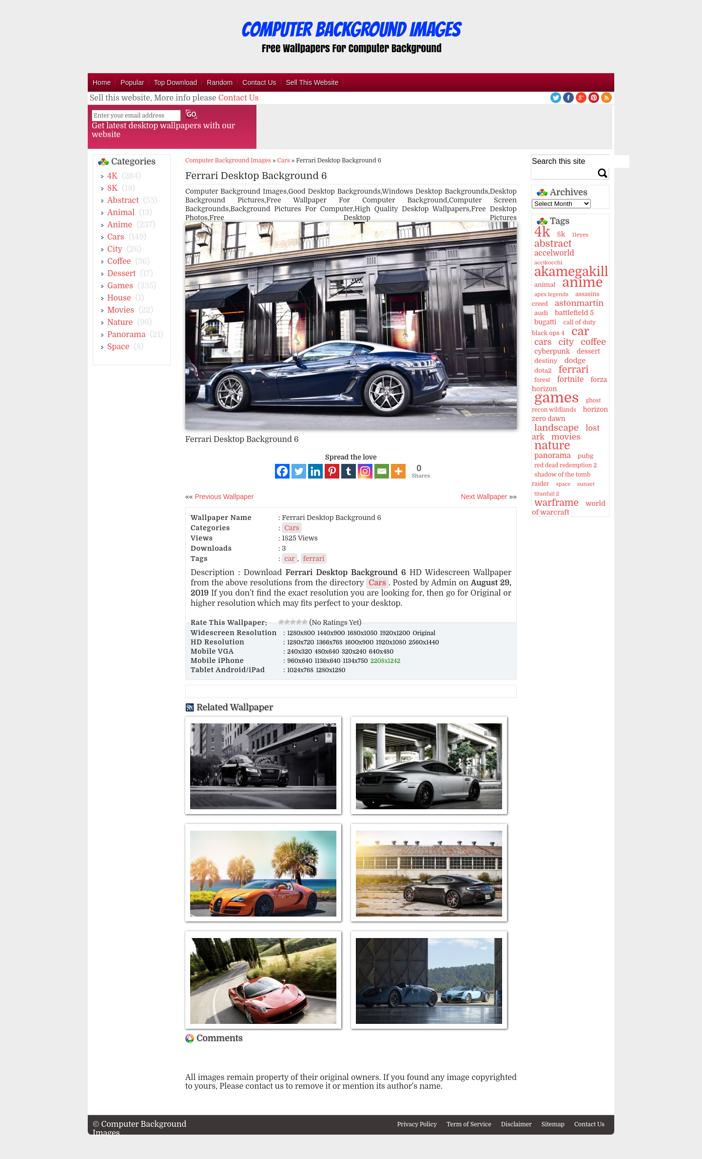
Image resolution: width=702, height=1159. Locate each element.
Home (102, 82)
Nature (120, 322)
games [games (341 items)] (556, 398)
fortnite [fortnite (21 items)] (570, 379)
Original (423, 633)
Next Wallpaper (484, 496)
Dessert (121, 273)
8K (112, 188)
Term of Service (469, 1124)
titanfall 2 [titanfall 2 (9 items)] (546, 494)
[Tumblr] (348, 471)
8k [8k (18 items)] (561, 234)
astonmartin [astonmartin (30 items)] (579, 303)
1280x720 (301, 642)
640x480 (381, 651)
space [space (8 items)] (563, 484)
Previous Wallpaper (223, 496)
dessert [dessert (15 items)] (588, 351)
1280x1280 (331, 670)
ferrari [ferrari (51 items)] (574, 369)
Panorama (126, 334)
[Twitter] (299, 471)
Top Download (175, 82)
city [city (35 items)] (566, 342)
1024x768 (301, 670)
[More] (398, 471)
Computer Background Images (228, 160)
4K (112, 176)
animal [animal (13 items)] (544, 284)
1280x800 (301, 633)
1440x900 (332, 633)
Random (220, 82)
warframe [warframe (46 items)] (556, 503)
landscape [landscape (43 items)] (556, 427)
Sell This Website (312, 82)
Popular (132, 82)
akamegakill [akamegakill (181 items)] (571, 271)
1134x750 (356, 661)
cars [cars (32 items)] (542, 342)
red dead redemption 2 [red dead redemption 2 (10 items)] (565, 465)
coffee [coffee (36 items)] (593, 342)
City (114, 249)
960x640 (300, 661)
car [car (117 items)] (580, 331)
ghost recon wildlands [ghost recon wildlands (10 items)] (566, 405)
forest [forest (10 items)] (542, 380)
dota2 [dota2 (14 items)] (543, 370)
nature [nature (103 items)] (552, 445)
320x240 (355, 651)
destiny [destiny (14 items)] (545, 360)
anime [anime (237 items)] (582, 282)
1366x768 (330, 642)
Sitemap (553, 1124)
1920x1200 (395, 633)
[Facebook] (282, 471)
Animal (121, 212)
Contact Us (259, 82)
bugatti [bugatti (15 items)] (545, 322)
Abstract (123, 200)
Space (118, 346)
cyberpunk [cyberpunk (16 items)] (552, 351)
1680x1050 (363, 633)
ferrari (314, 558)
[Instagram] (365, 471)
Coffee (119, 261)
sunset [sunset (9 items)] (586, 484)
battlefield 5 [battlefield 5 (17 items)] (574, 313)
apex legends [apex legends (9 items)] (551, 294)
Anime (119, 224)
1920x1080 (392, 642)
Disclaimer (516, 1124)
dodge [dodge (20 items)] (574, 360)
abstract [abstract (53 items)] (553, 243)
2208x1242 (385, 661)
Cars (115, 237)
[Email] (381, 471)
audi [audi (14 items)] (541, 313)
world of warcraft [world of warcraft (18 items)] (568, 508)
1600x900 (360, 642)
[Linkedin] (315, 471)
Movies (120, 310)
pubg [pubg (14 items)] (585, 456)
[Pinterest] (332, 471)
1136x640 (328, 661)
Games (120, 285)
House (119, 298)
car (289, 558)
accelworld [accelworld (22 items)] (554, 253)
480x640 (327, 651)
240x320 (300, 651)
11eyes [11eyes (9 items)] (580, 235)
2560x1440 (424, 642)
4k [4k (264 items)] (542, 232)
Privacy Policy (417, 1124)
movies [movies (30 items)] (566, 436)
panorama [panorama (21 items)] (552, 455)
